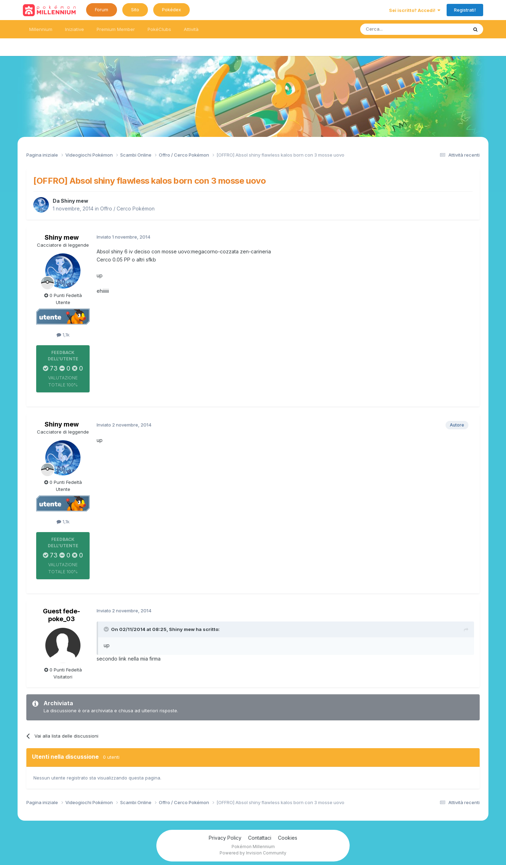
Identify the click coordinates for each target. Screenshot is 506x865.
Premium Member (116, 29)
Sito (135, 9)
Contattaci (259, 838)
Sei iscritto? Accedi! (414, 10)
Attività (191, 29)
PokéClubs (159, 29)
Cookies (287, 838)
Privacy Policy (225, 838)
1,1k (63, 334)
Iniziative (74, 29)
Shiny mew (74, 201)
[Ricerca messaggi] (397, 29)
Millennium (40, 29)
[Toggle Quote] (107, 629)
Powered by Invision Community (253, 852)
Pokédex (171, 9)
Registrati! (465, 10)
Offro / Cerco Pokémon (127, 208)
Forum (101, 9)
